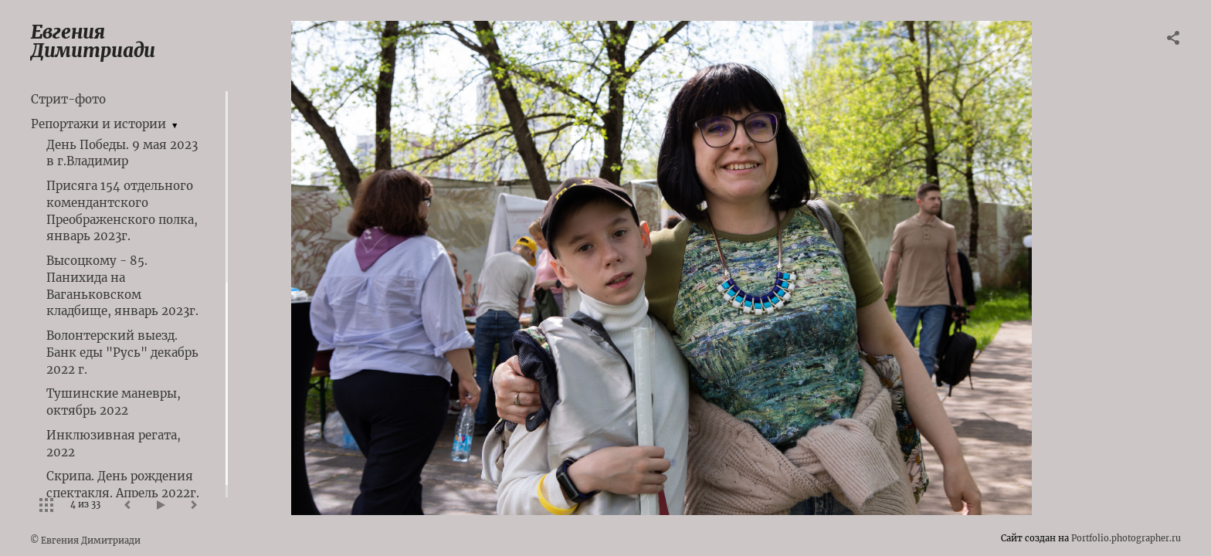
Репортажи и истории (98, 124)
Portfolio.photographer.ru (1126, 538)
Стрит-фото (68, 99)
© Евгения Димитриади (85, 540)
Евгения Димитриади (93, 41)
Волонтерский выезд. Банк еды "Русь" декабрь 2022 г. (122, 352)
